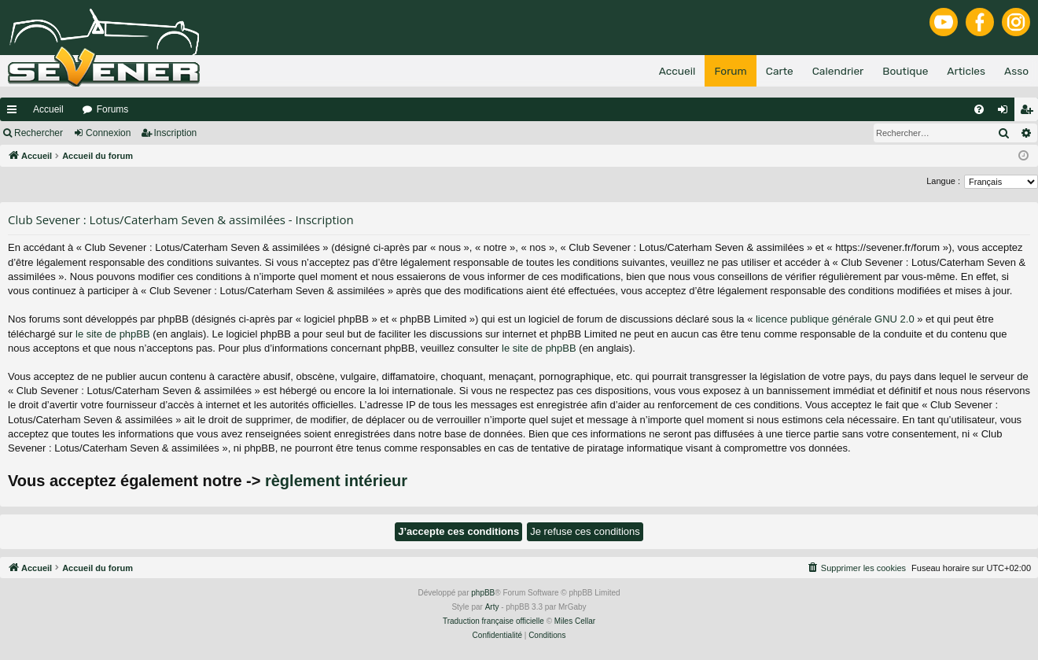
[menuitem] (979, 109)
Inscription (175, 132)
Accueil (48, 109)
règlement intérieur (336, 480)
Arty (492, 607)
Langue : (943, 181)
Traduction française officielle (493, 621)
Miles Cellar (574, 621)
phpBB (483, 592)
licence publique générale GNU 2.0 (835, 319)
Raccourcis (15, 112)
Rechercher (38, 132)
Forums (113, 109)
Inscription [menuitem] (1029, 112)
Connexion (108, 132)
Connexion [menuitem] (1006, 112)
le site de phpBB (112, 334)
